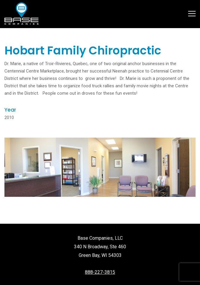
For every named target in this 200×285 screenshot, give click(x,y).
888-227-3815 (100, 272)
